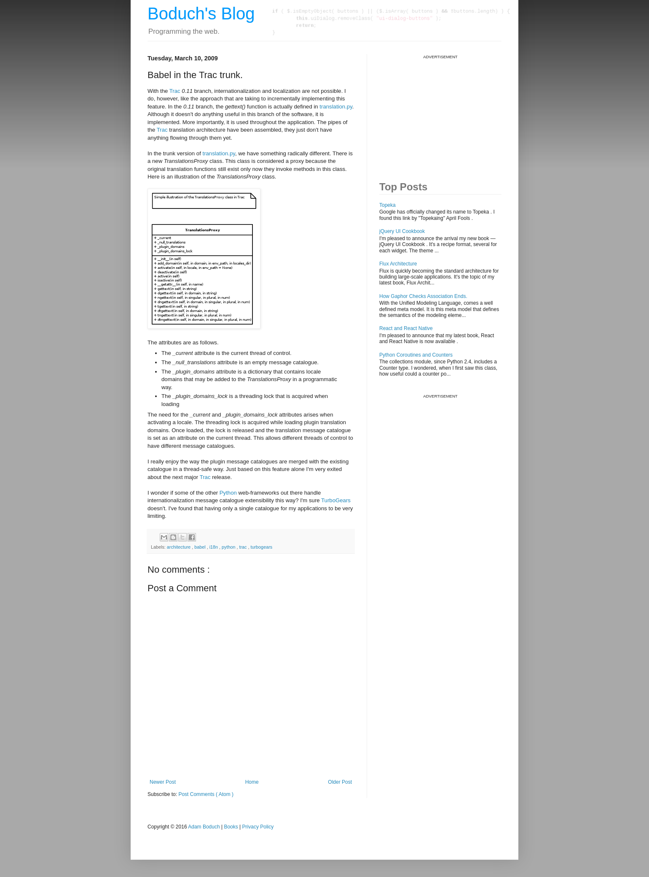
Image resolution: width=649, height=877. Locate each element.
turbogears (262, 546)
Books (231, 827)
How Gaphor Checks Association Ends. (423, 296)
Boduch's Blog (201, 13)
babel (200, 546)
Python (228, 493)
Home (252, 782)
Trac (174, 91)
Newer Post (163, 782)
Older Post (340, 782)
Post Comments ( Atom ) (205, 794)
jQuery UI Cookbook (402, 231)
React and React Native (406, 328)
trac (243, 546)
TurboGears (336, 500)
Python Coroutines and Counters (416, 355)
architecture (179, 546)
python (229, 546)
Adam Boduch (204, 827)
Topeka (387, 205)
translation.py (335, 106)
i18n (214, 546)
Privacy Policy (258, 827)
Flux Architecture (398, 264)
